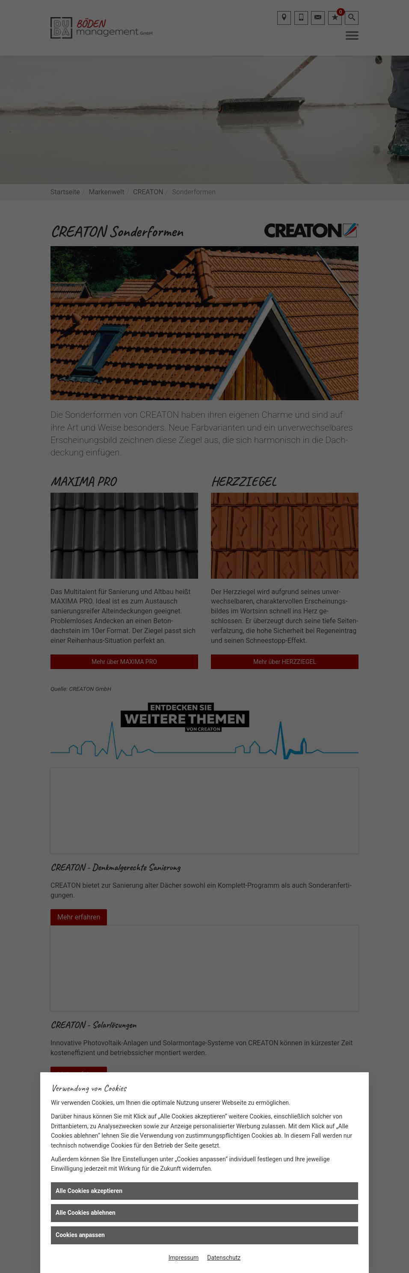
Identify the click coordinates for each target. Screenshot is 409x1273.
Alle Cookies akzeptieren (89, 1190)
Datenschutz (223, 1257)
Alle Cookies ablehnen (86, 1212)
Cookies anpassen (80, 1234)
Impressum (184, 1257)
